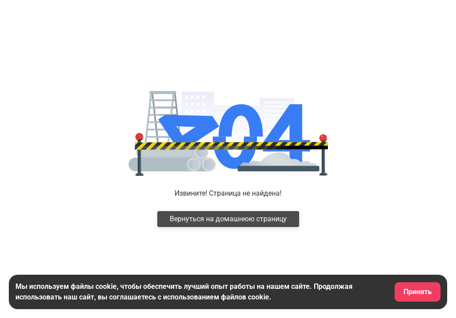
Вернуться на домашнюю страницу (228, 219)
